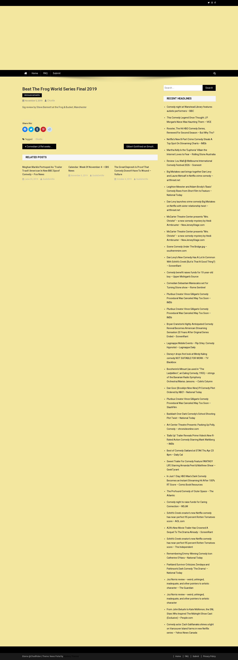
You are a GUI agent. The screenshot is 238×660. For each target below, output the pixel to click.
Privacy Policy (209, 656)
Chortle (51, 100)
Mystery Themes (71, 656)
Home (35, 73)
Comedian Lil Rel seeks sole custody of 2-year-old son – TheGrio (41, 146)
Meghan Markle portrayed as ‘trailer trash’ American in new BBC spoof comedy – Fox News (42, 171)
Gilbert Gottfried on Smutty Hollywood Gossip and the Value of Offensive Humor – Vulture (142, 146)
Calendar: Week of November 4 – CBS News (88, 169)
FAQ (45, 73)
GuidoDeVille (49, 179)
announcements (32, 95)
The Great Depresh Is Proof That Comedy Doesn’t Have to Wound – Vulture (132, 171)
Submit (56, 73)
